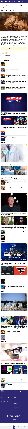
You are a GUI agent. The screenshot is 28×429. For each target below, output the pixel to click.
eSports (8, 397)
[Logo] (2, 1)
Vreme (14, 398)
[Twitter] (22, 391)
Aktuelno (2, 175)
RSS (14, 409)
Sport (6, 279)
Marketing (15, 403)
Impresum (15, 404)
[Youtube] (26, 391)
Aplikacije (15, 408)
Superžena (8, 396)
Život (2, 398)
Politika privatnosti (16, 407)
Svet (1, 126)
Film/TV (2, 212)
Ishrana (6, 180)
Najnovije (6, 1)
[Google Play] (10, 416)
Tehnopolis (8, 398)
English (2, 311)
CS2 (5, 285)
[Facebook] (20, 391)
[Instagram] (24, 391)
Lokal (7, 401)
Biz (1, 397)
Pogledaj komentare (7, 55)
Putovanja (3, 401)
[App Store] (17, 416)
